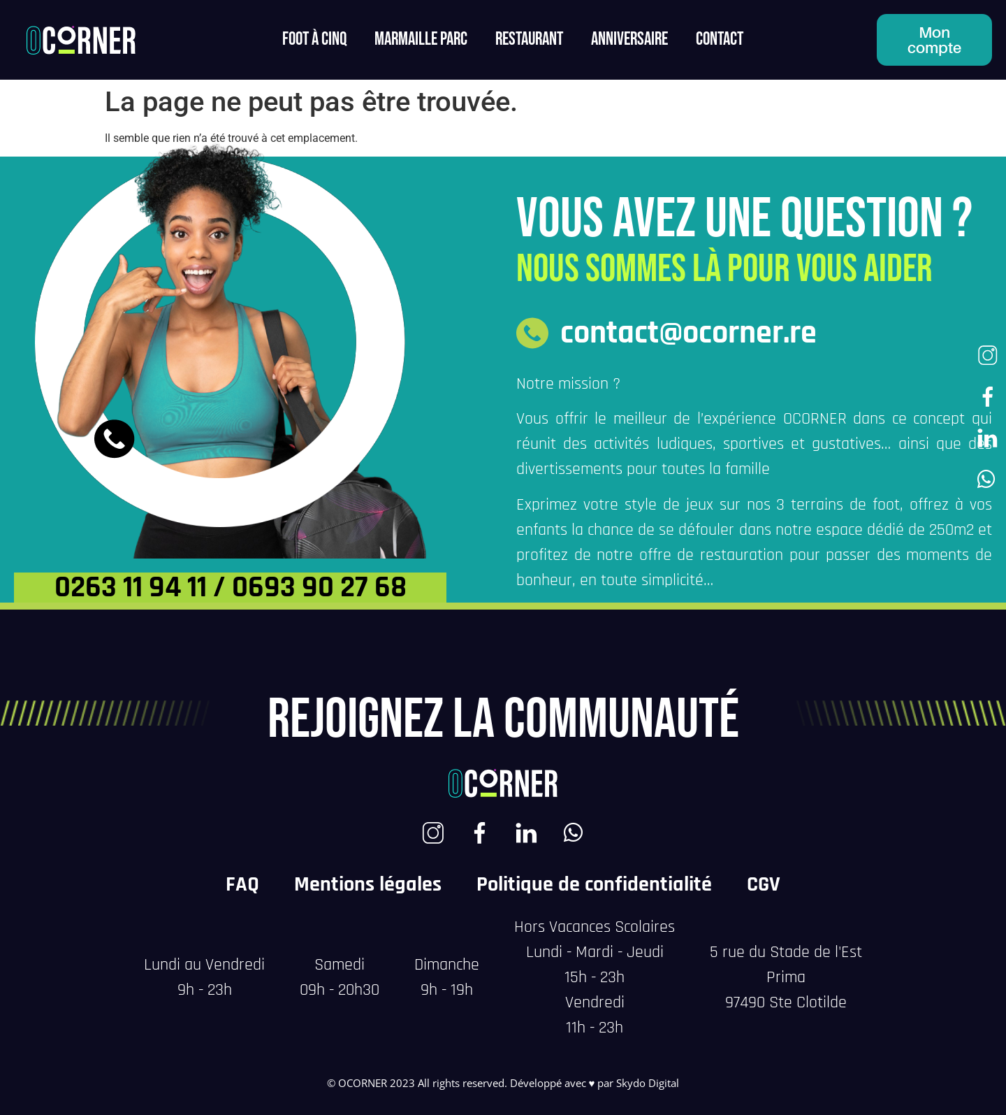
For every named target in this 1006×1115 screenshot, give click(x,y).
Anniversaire (629, 39)
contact (719, 39)
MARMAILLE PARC (420, 39)
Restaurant (529, 39)
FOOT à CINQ (314, 39)
